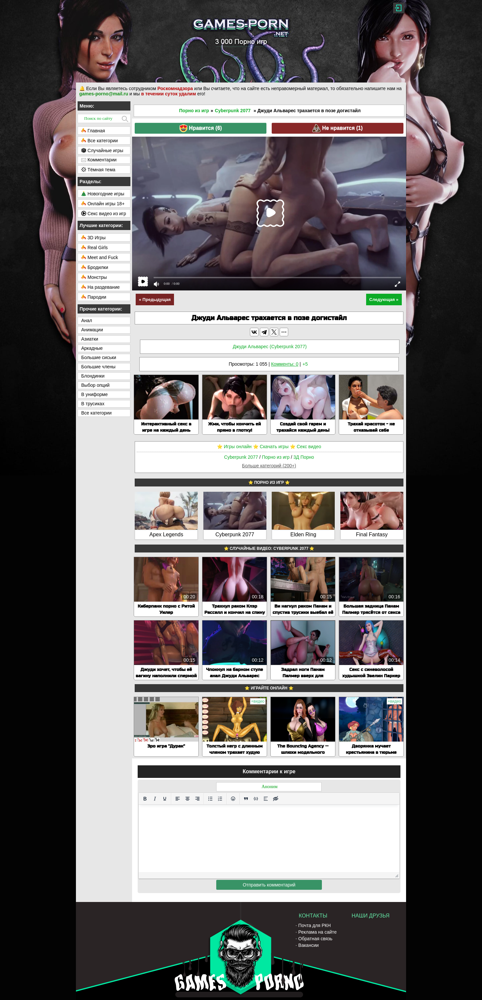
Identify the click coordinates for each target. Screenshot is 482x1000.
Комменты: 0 (284, 364)
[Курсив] (155, 799)
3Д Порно (303, 457)
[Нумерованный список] (220, 799)
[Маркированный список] (210, 799)
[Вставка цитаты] (246, 799)
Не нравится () (337, 128)
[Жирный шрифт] (145, 799)
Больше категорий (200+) (269, 465)
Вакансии (308, 945)
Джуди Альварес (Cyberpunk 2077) (270, 346)
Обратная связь (315, 938)
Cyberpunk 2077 (233, 110)
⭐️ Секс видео (305, 446)
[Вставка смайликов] (233, 799)
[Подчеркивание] (165, 799)
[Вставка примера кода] (256, 799)
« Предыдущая (155, 299)
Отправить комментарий (269, 884)
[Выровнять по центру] (187, 799)
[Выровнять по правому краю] (197, 799)
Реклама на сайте (317, 932)
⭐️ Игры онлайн (234, 446)
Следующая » (383, 299)
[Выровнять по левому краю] (178, 799)
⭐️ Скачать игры (271, 446)
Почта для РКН (314, 925)
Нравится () (200, 128)
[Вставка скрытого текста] (276, 799)
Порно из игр (194, 110)
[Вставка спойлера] (266, 799)
